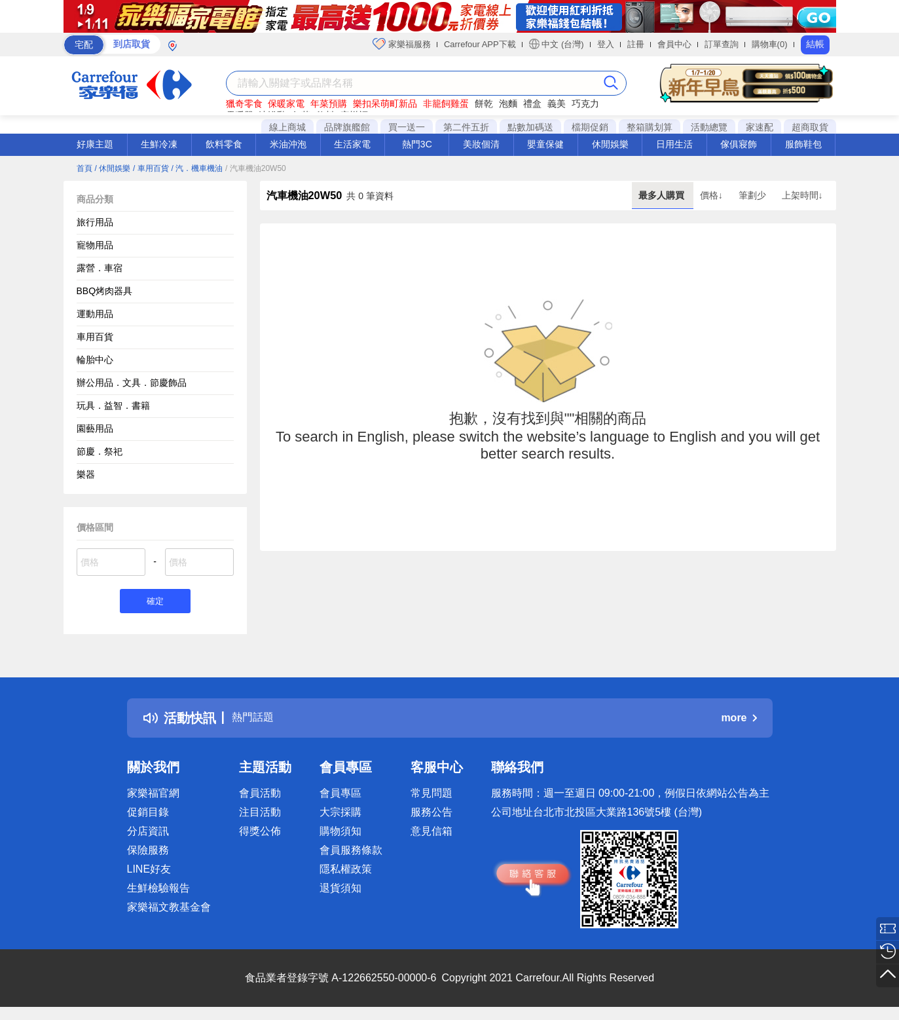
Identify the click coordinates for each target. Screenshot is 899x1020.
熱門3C (417, 144)
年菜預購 (328, 103)
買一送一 (406, 127)
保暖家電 (286, 103)
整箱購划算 (649, 127)
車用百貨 (95, 336)
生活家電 (352, 144)
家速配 (759, 127)
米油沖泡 (288, 144)
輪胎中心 (95, 359)
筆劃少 (754, 195)
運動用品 (95, 314)
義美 (556, 103)
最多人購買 (662, 195)
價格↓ (712, 195)
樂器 (86, 474)
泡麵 (508, 103)
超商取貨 (810, 127)
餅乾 (484, 103)
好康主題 (95, 144)
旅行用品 (95, 222)
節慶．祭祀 (99, 451)
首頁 (84, 168)
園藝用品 (95, 428)
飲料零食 (224, 144)
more (738, 720)
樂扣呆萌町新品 (385, 103)
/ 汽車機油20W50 (255, 168)
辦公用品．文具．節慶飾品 (132, 382)
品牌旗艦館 (347, 127)
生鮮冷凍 (159, 144)
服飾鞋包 (803, 144)
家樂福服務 (402, 44)
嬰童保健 (545, 144)
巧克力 (585, 103)
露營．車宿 (99, 268)
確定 (155, 602)
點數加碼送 (530, 127)
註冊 (635, 44)
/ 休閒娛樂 (112, 168)
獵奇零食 (244, 103)
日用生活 (674, 144)
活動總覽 (709, 127)
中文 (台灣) (556, 44)
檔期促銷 (590, 127)
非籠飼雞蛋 (446, 103)
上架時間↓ (802, 195)
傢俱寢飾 (738, 144)
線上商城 (287, 127)
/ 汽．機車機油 (197, 168)
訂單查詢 (722, 44)
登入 (605, 44)
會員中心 (674, 44)
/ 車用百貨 (151, 168)
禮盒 (532, 103)
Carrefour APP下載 (480, 44)
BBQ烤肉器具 (105, 291)
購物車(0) (770, 44)
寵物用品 (95, 245)
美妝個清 (481, 144)
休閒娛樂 (610, 144)
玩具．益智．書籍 (113, 405)
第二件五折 (466, 127)
